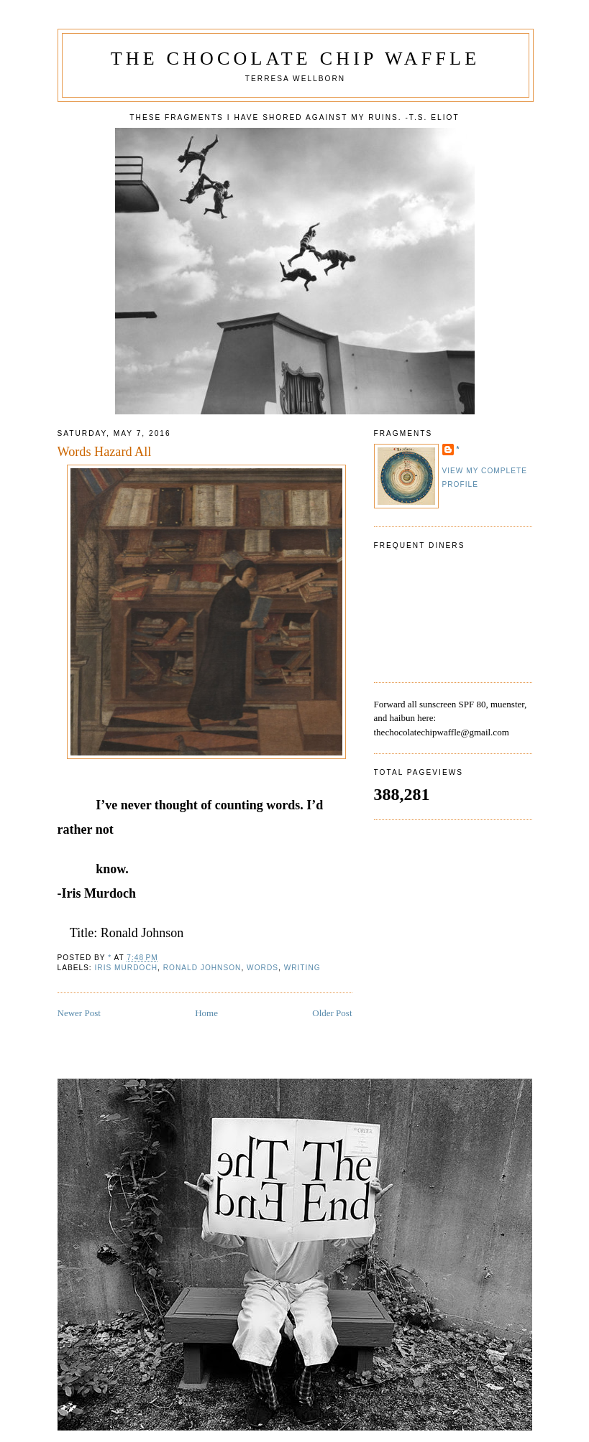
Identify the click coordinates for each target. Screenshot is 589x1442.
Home (206, 1013)
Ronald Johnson (202, 968)
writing (302, 968)
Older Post (332, 1013)
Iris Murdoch (126, 968)
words (262, 968)
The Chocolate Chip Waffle (295, 58)
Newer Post (79, 1013)
